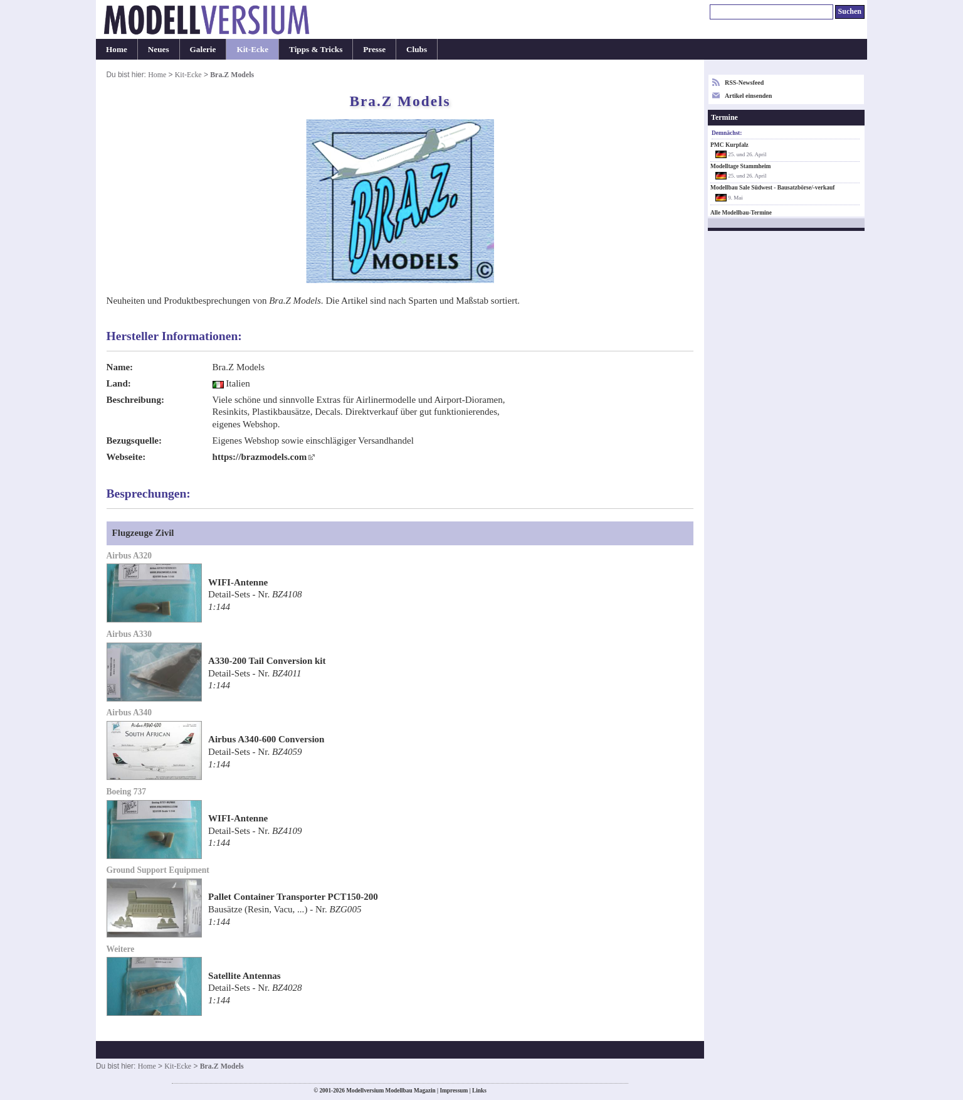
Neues (158, 49)
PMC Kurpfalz (729, 145)
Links (479, 1090)
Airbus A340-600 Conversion (266, 739)
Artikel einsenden (748, 95)
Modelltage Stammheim (740, 166)
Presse (374, 49)
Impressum (453, 1090)
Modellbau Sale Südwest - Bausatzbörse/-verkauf (772, 187)
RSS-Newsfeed (744, 82)
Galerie (203, 49)
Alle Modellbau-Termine (741, 213)
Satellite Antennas (244, 976)
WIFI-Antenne (238, 582)
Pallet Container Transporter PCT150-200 (293, 897)
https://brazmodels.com (260, 457)
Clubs (416, 49)
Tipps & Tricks (315, 49)
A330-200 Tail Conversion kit (267, 661)
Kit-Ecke (252, 49)
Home (116, 49)
